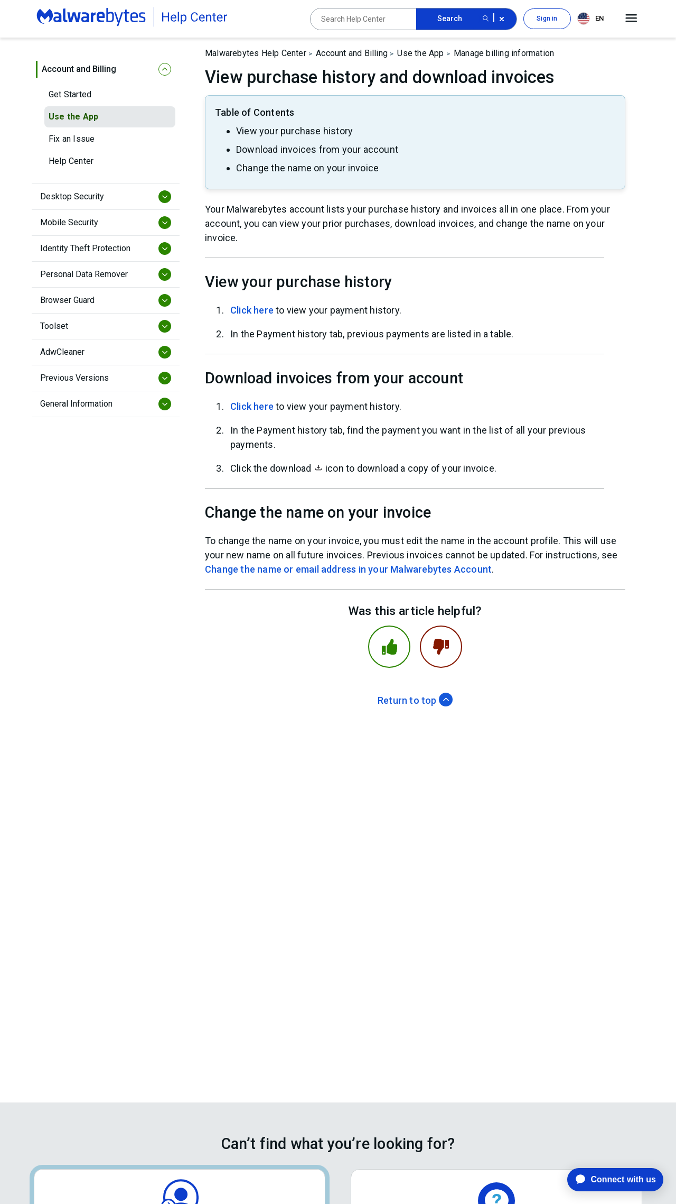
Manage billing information (504, 53)
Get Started (70, 94)
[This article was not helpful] (441, 647)
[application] (607, 1179)
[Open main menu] (631, 18)
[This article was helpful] (389, 647)
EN (590, 18)
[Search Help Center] (363, 19)
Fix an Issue (72, 139)
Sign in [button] (547, 18)
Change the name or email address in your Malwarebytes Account (348, 569)
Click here (252, 310)
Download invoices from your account (317, 149)
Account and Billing (352, 53)
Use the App (73, 117)
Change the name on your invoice (307, 167)
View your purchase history (294, 130)
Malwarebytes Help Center (255, 53)
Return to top (415, 700)
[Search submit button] (486, 19)
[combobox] (592, 19)
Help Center (71, 161)
